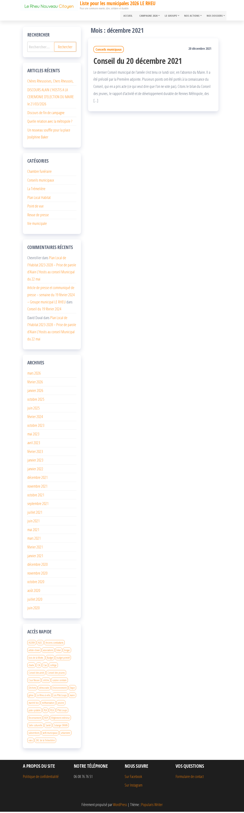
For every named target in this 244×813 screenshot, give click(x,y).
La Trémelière (36, 190)
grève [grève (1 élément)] (31, 696)
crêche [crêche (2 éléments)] (46, 681)
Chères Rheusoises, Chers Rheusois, (50, 82)
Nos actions (191, 16)
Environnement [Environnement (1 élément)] (60, 689)
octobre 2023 (35, 426)
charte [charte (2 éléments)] (31, 666)
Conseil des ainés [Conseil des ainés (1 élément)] (36, 674)
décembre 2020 (37, 565)
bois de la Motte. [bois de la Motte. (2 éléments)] (36, 659)
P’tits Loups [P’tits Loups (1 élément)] (62, 711)
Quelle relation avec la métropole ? (49, 122)
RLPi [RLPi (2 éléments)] (46, 719)
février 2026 (35, 383)
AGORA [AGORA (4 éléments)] (32, 644)
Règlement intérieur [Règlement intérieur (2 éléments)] (60, 719)
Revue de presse (38, 216)
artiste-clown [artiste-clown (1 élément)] (34, 651)
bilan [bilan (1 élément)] (58, 651)
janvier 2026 (35, 391)
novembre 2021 (37, 487)
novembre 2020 (37, 574)
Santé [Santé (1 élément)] (48, 726)
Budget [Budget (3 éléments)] (50, 659)
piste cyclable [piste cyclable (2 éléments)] (35, 711)
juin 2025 (33, 409)
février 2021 (35, 548)
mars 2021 (34, 539)
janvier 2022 (35, 470)
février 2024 (35, 418)
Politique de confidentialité (41, 777)
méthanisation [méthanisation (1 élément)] (48, 704)
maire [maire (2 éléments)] (72, 696)
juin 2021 (33, 522)
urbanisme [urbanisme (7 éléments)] (65, 734)
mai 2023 (33, 435)
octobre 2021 (35, 496)
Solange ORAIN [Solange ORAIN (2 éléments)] (61, 726)
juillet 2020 (34, 600)
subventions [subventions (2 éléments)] (34, 734)
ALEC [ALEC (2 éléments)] (40, 644)
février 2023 (35, 452)
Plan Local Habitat (39, 198)
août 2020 (33, 591)
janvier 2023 (35, 461)
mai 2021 (33, 530)
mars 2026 (34, 374)
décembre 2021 (37, 478)
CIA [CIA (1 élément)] (38, 666)
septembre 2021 (38, 504)
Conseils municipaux (109, 51)
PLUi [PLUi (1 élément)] (52, 711)
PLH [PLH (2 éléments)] (45, 711)
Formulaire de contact (190, 777)
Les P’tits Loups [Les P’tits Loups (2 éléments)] (60, 696)
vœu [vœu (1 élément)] (31, 741)
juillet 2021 (34, 513)
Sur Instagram (133, 786)
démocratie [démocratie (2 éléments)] (44, 689)
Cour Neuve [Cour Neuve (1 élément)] (34, 681)
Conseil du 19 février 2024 (44, 310)
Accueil (128, 16)
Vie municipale (37, 224)
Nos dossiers (214, 16)
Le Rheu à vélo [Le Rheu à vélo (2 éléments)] (43, 696)
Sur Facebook (133, 777)
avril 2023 (33, 443)
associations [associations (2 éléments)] (48, 651)
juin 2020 (33, 609)
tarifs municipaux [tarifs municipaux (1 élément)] (50, 734)
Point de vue (35, 207)
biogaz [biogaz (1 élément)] (67, 651)
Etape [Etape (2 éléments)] (72, 689)
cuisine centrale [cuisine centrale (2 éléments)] (59, 681)
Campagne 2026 (148, 16)
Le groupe (170, 16)
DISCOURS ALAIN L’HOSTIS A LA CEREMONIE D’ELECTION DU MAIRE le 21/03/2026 (50, 98)
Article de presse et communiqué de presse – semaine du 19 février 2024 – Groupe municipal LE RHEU (51, 296)
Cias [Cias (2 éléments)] (45, 666)
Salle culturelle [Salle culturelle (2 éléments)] (35, 726)
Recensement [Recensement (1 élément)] (35, 719)
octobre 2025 (35, 400)
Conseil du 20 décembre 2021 (137, 62)
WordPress (120, 805)
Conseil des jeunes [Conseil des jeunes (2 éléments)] (56, 674)
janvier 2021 (35, 557)
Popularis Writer (152, 805)
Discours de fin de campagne (45, 113)
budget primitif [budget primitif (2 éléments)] (63, 659)
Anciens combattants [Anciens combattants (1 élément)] (54, 644)
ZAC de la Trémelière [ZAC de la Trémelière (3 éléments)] (45, 741)
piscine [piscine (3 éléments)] (61, 704)
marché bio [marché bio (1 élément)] (34, 704)
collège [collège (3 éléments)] (53, 666)
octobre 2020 (35, 583)
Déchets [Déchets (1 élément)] (32, 689)
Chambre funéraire (39, 172)
